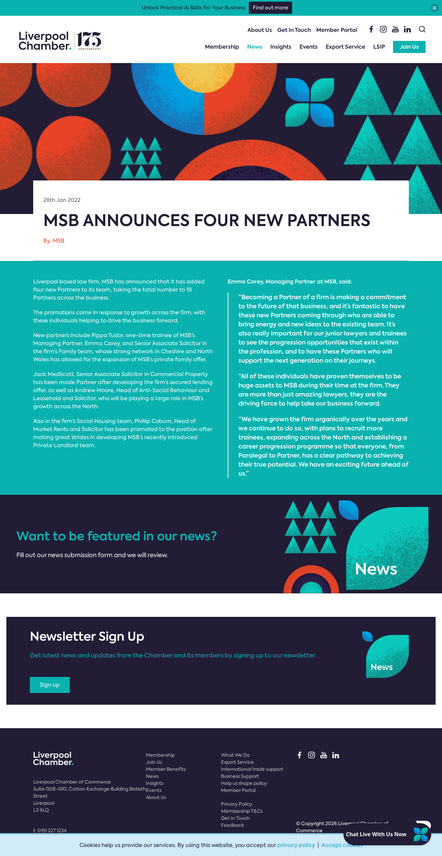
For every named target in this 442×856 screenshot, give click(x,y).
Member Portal (336, 30)
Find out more (270, 7)
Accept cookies (342, 845)
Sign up (50, 684)
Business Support (240, 776)
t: (49, 830)
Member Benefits (166, 769)
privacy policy (296, 845)
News (254, 47)
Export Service (345, 47)
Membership (222, 47)
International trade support (252, 769)
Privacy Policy (236, 804)
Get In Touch (294, 30)
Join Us (409, 47)
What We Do (235, 755)
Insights (280, 47)
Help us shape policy (244, 783)
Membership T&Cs (242, 811)
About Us (259, 30)
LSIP (379, 47)
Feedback (232, 825)
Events (308, 47)
